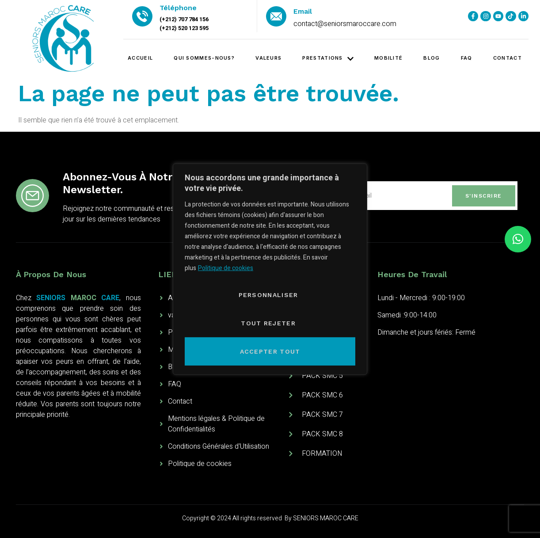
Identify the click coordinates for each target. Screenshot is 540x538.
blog (431, 58)
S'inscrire (483, 196)
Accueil (140, 58)
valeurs (268, 58)
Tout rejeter (268, 323)
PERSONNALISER (268, 294)
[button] (518, 239)
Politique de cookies (225, 268)
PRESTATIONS (327, 58)
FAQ (466, 58)
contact (507, 58)
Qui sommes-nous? (204, 58)
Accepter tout (270, 351)
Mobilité (388, 58)
